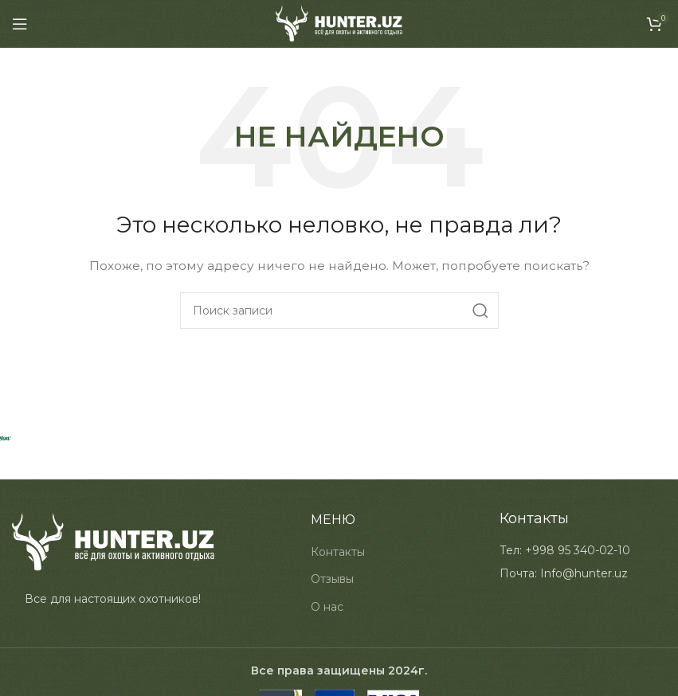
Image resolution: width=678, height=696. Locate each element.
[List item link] (565, 550)
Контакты (338, 552)
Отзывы (332, 579)
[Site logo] (339, 23)
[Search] (339, 310)
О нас (327, 607)
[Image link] (113, 541)
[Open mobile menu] (20, 24)
